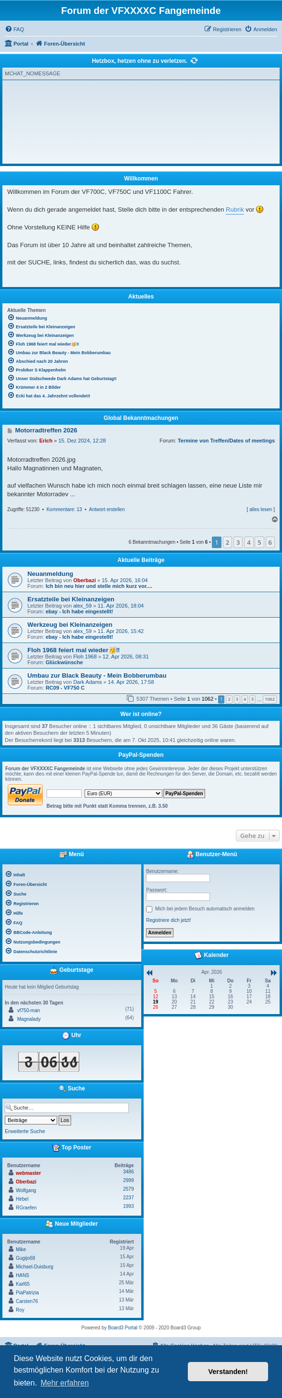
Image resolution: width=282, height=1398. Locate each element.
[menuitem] (14, 29)
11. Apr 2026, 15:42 (121, 631)
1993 (128, 1206)
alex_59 (82, 606)
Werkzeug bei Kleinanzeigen (69, 624)
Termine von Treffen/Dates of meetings (226, 440)
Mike (21, 1249)
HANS (22, 1275)
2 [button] (227, 542)
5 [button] (259, 542)
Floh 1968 (85, 656)
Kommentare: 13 (64, 509)
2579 (128, 1189)
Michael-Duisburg (34, 1266)
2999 (128, 1180)
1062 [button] (270, 699)
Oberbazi (84, 580)
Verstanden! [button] (228, 1371)
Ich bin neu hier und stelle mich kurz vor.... (99, 586)
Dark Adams (87, 682)
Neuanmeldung (50, 573)
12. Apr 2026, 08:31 (126, 656)
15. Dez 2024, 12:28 (82, 440)
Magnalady (29, 1019)
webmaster (28, 1173)
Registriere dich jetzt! (168, 920)
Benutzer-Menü (211, 855)
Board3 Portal (122, 1327)
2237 (128, 1197)
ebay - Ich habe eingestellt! (79, 611)
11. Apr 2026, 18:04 (121, 606)
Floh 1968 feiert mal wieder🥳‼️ (73, 650)
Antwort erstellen (106, 509)
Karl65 (23, 1284)
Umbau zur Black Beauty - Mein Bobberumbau (96, 675)
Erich (46, 440)
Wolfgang (26, 1190)
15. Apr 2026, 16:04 (125, 580)
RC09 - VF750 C (65, 688)
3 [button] (238, 542)
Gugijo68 (25, 1258)
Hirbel (22, 1199)
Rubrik (235, 209)
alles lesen (260, 509)
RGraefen (26, 1207)
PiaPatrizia (27, 1292)
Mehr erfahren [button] (64, 1383)
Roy (20, 1310)
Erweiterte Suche (25, 1131)
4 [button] (248, 542)
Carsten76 (27, 1301)
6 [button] (270, 542)
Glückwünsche (64, 662)
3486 (128, 1171)
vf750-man (28, 1010)
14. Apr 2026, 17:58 (131, 682)
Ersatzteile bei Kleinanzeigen (70, 599)
